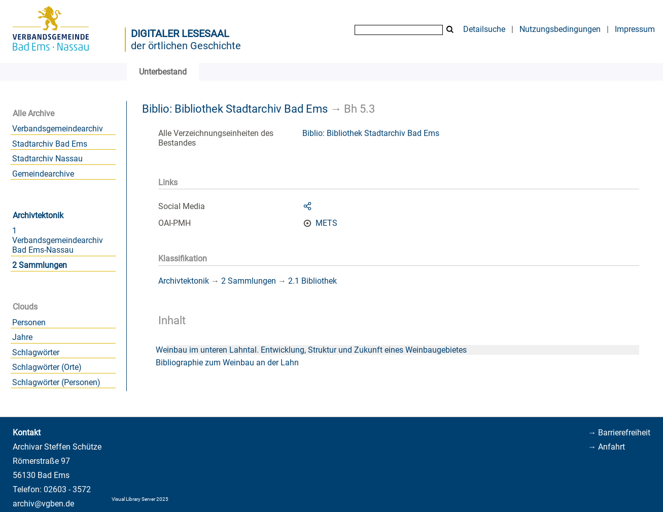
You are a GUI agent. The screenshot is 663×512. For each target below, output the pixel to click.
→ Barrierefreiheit (619, 432)
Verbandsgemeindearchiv (57, 128)
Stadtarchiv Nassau (47, 158)
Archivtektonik (38, 215)
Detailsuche (484, 29)
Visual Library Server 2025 (140, 499)
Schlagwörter (35, 352)
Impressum (635, 29)
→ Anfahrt (606, 447)
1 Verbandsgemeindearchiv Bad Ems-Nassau (57, 240)
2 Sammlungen (39, 265)
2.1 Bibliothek (312, 281)
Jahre (22, 337)
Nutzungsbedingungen (560, 29)
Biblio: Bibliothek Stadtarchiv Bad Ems (235, 108)
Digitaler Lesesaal (180, 33)
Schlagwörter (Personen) (56, 382)
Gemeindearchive (43, 174)
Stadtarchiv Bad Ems (49, 144)
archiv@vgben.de (43, 503)
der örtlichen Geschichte (186, 46)
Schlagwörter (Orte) (47, 367)
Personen (29, 322)
